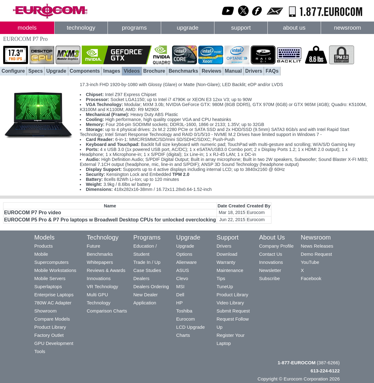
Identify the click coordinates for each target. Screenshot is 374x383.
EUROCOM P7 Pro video (32, 212)
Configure (13, 71)
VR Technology (102, 286)
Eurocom (185, 319)
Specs (35, 71)
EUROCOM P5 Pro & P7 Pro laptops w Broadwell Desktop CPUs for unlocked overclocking (110, 219)
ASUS (182, 270)
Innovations (99, 278)
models (27, 27)
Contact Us (270, 254)
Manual (233, 71)
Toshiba (184, 310)
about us (294, 27)
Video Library (230, 302)
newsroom (347, 27)
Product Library (50, 327)
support (241, 27)
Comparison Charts (107, 310)
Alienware (186, 262)
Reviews (211, 71)
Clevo (182, 278)
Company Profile (276, 246)
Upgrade (56, 71)
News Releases (317, 246)
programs (134, 27)
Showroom (45, 310)
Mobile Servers (49, 278)
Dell (180, 294)
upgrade (187, 27)
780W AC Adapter (52, 302)
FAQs (272, 71)
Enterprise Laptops (54, 294)
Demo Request (316, 254)
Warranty (226, 262)
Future (93, 246)
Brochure (154, 71)
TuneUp (225, 286)
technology (81, 27)
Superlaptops (48, 286)
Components (85, 71)
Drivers (253, 71)
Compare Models (52, 319)
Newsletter (270, 270)
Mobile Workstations (55, 270)
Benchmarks (183, 71)
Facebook (311, 278)
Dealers (141, 278)
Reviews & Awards (106, 270)
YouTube (310, 262)
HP (179, 302)
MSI (180, 286)
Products (43, 246)
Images (111, 71)
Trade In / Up (147, 262)
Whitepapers (100, 262)
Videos (132, 71)
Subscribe (269, 278)
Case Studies (147, 270)
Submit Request (233, 310)
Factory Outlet (49, 335)
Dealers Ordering (151, 286)
